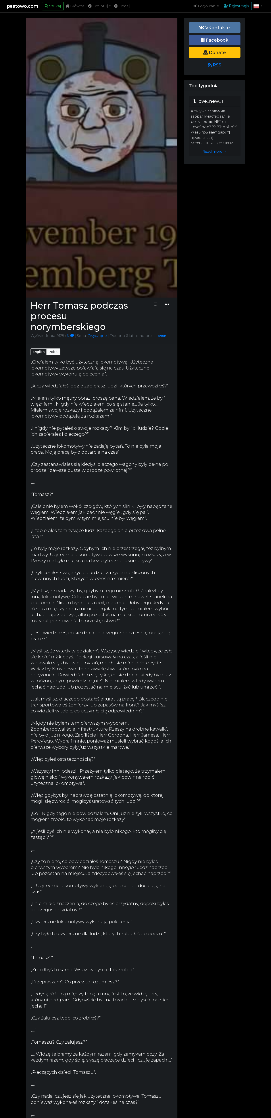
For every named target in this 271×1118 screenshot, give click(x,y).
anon (162, 336)
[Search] (53, 6)
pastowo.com (22, 6)
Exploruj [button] (98, 6)
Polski (53, 352)
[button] (258, 6)
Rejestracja (236, 6)
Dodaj (122, 6)
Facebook (215, 40)
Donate (214, 52)
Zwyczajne (97, 335)
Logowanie (206, 6)
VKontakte (214, 27)
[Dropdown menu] (167, 304)
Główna (75, 6)
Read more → (214, 151)
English (39, 352)
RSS (214, 65)
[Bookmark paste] (155, 304)
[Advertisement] (214, 236)
